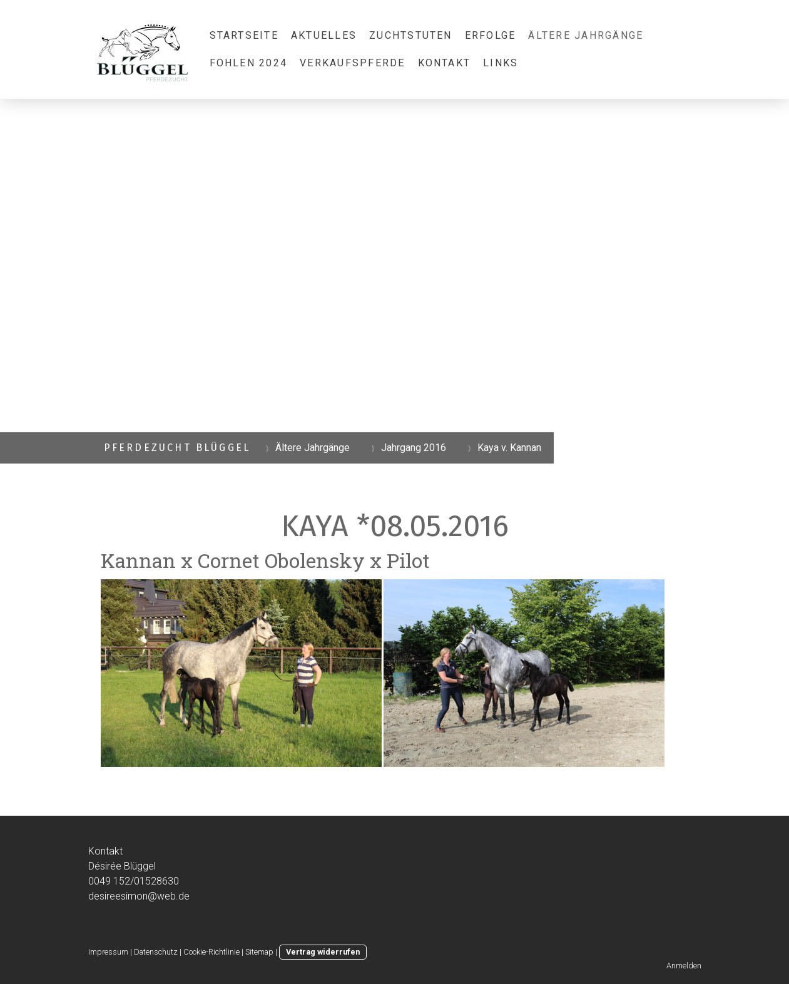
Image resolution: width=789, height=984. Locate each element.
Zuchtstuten (410, 35)
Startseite (244, 35)
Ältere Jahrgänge (585, 35)
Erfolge (490, 35)
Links (500, 63)
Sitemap (259, 951)
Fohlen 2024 (249, 63)
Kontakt (444, 63)
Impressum (108, 951)
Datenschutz (156, 951)
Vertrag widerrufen (323, 951)
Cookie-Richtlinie (211, 951)
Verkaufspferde (352, 63)
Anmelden (683, 965)
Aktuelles (324, 35)
